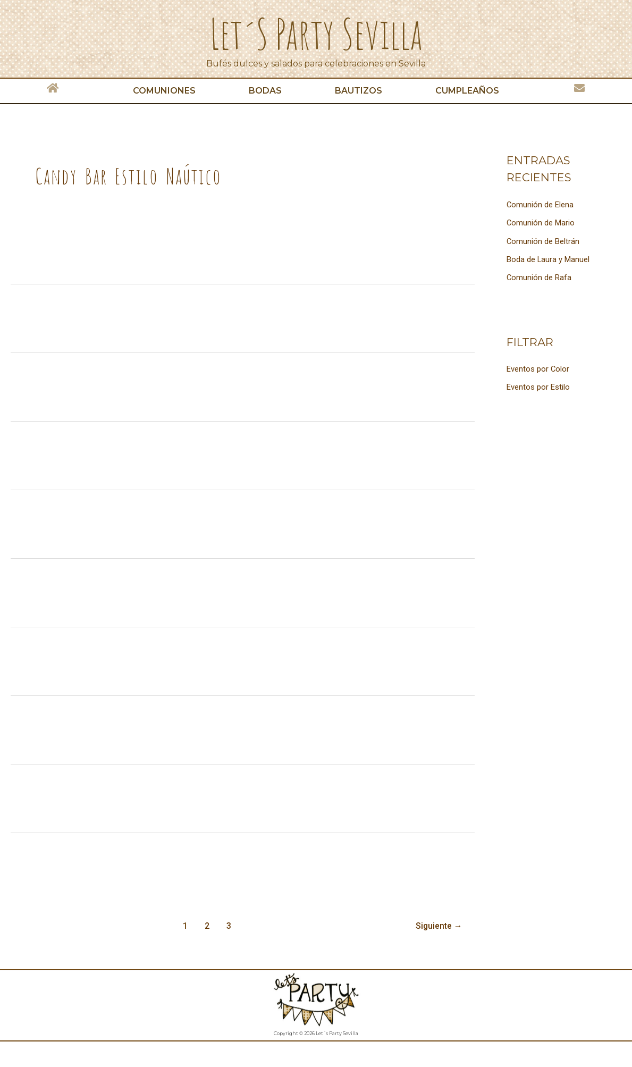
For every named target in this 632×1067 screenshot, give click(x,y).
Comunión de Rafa (539, 276)
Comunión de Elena (540, 204)
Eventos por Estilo (538, 386)
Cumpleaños (467, 91)
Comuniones (164, 91)
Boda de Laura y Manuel (548, 258)
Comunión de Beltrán (543, 241)
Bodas (265, 91)
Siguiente (438, 926)
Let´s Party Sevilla (316, 33)
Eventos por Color (538, 368)
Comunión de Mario (541, 223)
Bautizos (358, 91)
